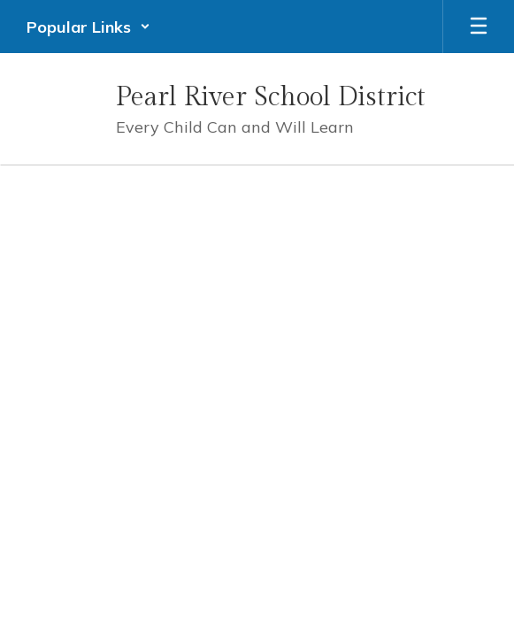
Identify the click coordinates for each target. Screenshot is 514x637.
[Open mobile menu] (478, 26)
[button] (88, 26)
